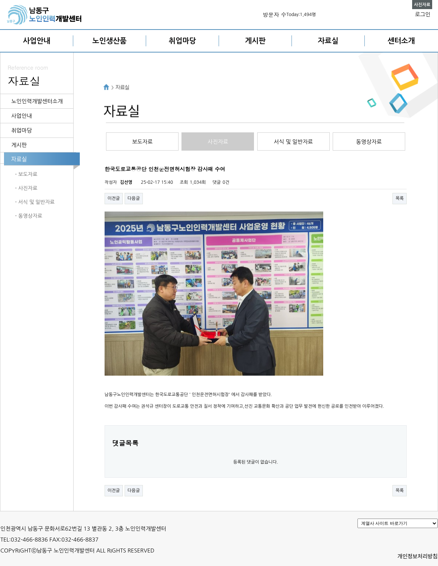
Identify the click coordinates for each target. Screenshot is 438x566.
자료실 (328, 40)
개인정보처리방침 (418, 556)
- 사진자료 (26, 188)
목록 (399, 198)
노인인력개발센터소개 (37, 101)
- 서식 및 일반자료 (35, 202)
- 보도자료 (26, 174)
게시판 (255, 40)
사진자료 (218, 141)
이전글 (113, 198)
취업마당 (182, 40)
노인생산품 (110, 40)
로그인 (422, 14)
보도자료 (142, 141)
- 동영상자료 (28, 215)
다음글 (134, 198)
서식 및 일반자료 (293, 141)
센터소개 (401, 40)
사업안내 (36, 40)
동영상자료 (369, 141)
